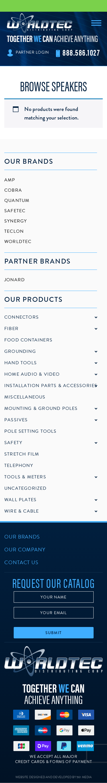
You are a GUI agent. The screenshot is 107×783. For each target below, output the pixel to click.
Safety (13, 442)
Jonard (14, 279)
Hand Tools (20, 362)
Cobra (13, 190)
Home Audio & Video (32, 374)
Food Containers (28, 340)
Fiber (11, 328)
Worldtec (18, 241)
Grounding (20, 351)
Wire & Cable (21, 511)
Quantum (16, 200)
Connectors (21, 317)
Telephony (18, 465)
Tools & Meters (25, 477)
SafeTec (14, 210)
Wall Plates (20, 499)
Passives (16, 419)
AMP (9, 180)
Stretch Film (21, 454)
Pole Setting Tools (30, 431)
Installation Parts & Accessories (50, 385)
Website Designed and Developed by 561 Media (53, 777)
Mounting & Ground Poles (41, 408)
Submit (53, 633)
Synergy (15, 221)
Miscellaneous (25, 397)
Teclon (14, 231)
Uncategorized (25, 488)
